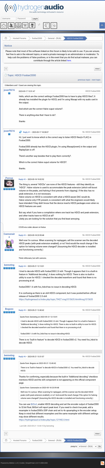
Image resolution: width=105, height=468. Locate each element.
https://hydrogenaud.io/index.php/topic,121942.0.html (44, 420)
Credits (22, 463)
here (69, 60)
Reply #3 (22, 235)
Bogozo (9, 309)
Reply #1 (26, 132)
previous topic (84, 80)
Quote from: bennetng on (38, 317)
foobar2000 (37, 38)
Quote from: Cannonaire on (39, 388)
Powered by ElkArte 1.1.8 (9, 463)
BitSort (34, 404)
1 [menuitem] (6, 69)
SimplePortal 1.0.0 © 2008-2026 (37, 463)
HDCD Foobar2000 (75, 38)
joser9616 (9, 90)
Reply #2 (22, 179)
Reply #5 (22, 310)
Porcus (9, 178)
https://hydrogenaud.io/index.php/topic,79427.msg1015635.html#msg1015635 (56, 299)
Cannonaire (9, 235)
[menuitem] (97, 69)
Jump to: (73, 446)
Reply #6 (22, 357)
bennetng (9, 265)
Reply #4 (22, 266)
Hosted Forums (19, 38)
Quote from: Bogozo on (38, 363)
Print (97, 69)
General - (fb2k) (54, 38)
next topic (96, 80)
